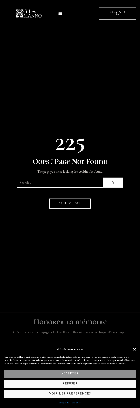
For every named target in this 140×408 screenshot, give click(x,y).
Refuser (70, 383)
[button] (134, 349)
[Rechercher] (113, 183)
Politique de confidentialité (70, 402)
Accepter (70, 373)
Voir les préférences (70, 393)
